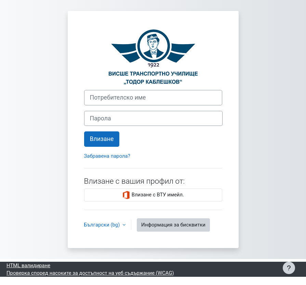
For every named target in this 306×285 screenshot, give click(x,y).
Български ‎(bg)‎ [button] (102, 225)
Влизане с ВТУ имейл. (153, 195)
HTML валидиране (28, 265)
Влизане (102, 138)
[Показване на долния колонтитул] (289, 268)
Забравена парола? (107, 156)
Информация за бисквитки (173, 225)
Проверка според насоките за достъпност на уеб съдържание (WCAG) (90, 273)
